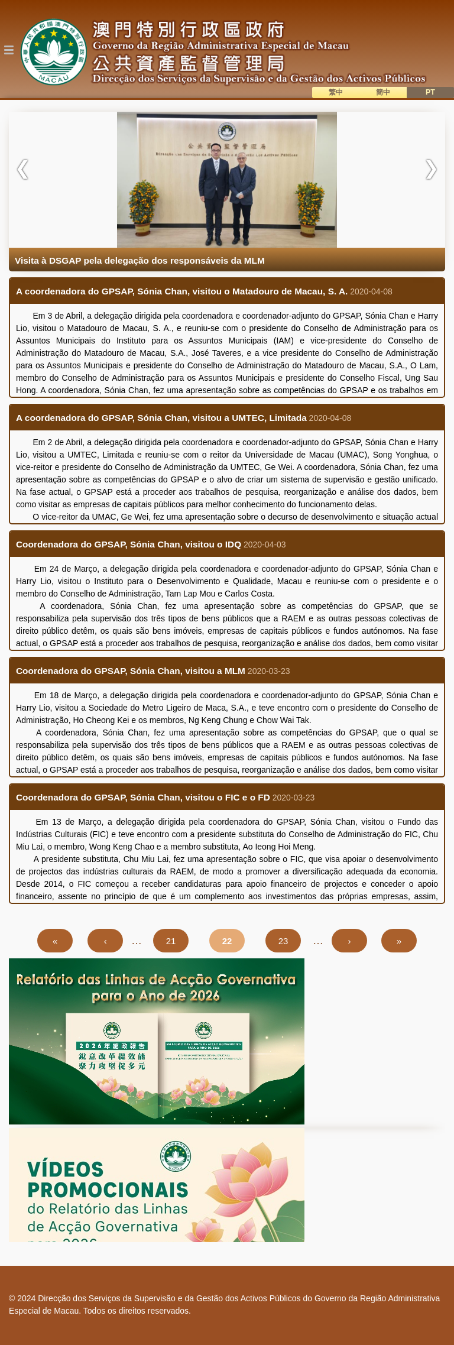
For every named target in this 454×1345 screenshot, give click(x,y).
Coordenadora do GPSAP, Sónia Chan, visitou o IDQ (128, 544)
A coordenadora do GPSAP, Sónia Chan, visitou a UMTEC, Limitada (161, 418)
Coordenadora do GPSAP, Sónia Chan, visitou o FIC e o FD (143, 797)
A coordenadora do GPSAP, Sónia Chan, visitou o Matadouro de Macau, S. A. (182, 291)
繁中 (336, 92)
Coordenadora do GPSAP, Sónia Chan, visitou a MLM (130, 671)
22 (233, 940)
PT (430, 92)
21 (177, 940)
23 (289, 940)
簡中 (383, 92)
